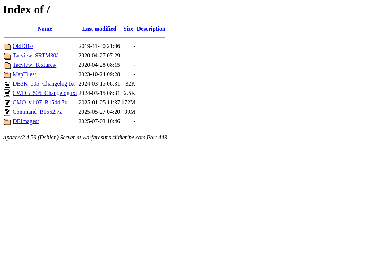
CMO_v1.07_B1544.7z (40, 102)
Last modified (99, 29)
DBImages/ (26, 121)
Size (129, 29)
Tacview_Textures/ (34, 65)
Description (151, 29)
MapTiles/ (24, 74)
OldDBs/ (23, 46)
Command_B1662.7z (37, 112)
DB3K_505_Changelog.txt (44, 84)
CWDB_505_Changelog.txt (45, 93)
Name (45, 29)
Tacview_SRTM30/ (35, 55)
